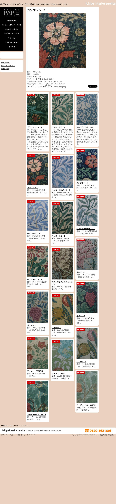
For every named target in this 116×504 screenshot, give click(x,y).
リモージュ (11, 38)
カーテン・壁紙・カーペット (11, 25)
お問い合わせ (5, 62)
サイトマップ (31, 435)
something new (11, 20)
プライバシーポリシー (8, 66)
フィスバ (12, 47)
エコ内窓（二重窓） (11, 29)
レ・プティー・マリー (11, 34)
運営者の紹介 (5, 69)
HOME (3, 425)
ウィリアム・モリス (11, 42)
